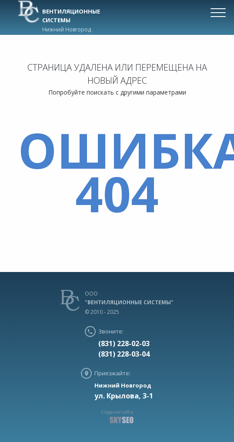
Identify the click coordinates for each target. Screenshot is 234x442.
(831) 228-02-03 (124, 343)
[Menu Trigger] (218, 12)
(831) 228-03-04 (124, 354)
